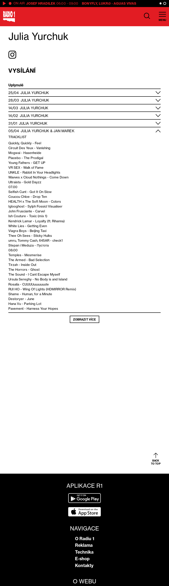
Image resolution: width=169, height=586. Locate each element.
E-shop (82, 558)
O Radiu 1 (84, 538)
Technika (84, 552)
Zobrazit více (84, 319)
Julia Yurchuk (34, 93)
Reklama (84, 545)
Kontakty (84, 565)
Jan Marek (63, 131)
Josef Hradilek (40, 3)
